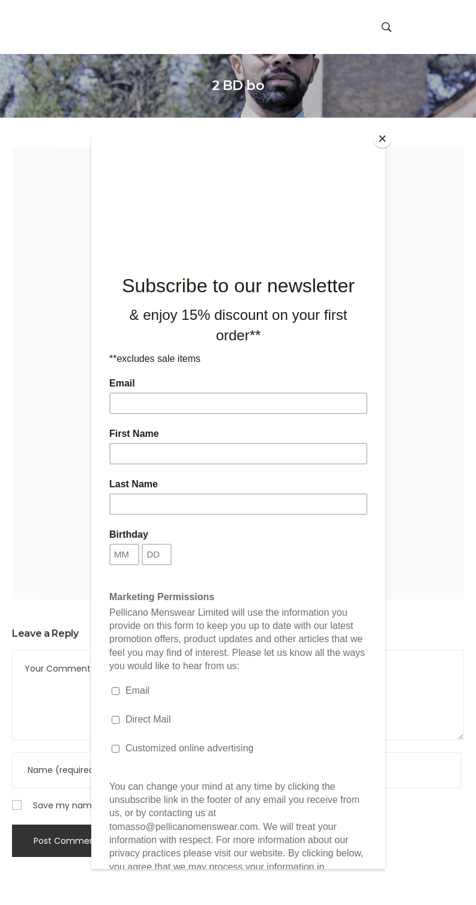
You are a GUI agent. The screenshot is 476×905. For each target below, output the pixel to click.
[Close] (382, 139)
